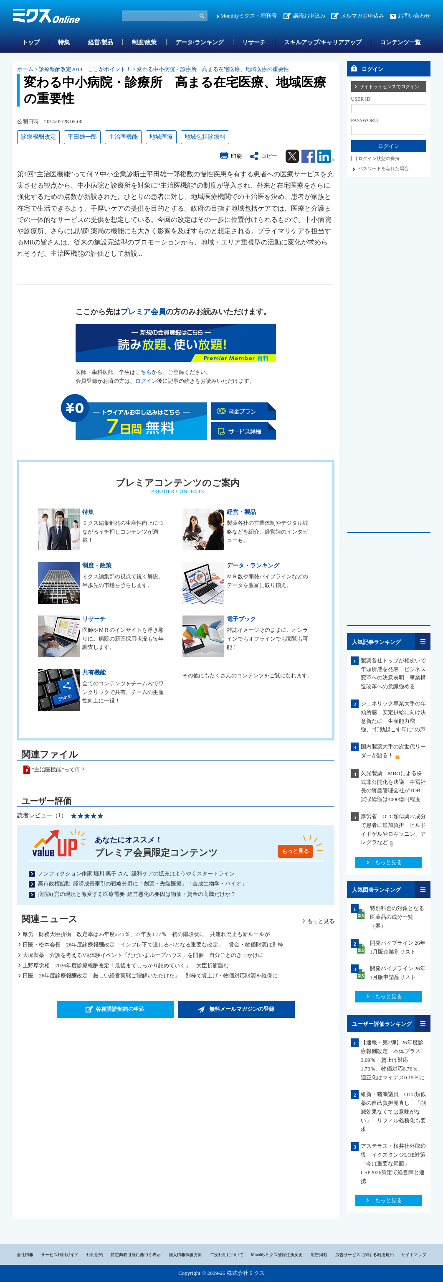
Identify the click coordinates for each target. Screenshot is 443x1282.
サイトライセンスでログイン (389, 86)
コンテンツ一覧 (400, 42)
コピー (269, 156)
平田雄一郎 (82, 137)
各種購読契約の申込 (120, 1009)
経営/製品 (100, 42)
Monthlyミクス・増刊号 (248, 16)
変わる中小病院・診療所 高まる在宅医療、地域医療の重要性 (213, 69)
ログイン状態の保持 (379, 158)
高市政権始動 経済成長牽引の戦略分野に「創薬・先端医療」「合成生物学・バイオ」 (142, 883)
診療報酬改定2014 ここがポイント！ (85, 69)
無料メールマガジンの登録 (241, 1009)
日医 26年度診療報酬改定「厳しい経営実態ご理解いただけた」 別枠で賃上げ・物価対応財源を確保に (150, 975)
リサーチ (254, 42)
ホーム (25, 69)
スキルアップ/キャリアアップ (323, 42)
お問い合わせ (414, 16)
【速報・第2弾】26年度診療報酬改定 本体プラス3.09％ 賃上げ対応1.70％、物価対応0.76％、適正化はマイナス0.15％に (393, 1059)
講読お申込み (309, 16)
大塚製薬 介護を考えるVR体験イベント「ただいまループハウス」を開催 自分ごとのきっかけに (143, 955)
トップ (31, 42)
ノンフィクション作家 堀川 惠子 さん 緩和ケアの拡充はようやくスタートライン (136, 873)
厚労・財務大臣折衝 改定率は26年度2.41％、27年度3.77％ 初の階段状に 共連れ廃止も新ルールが (146, 934)
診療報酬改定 (38, 137)
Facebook (308, 156)
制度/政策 (144, 42)
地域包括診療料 (205, 137)
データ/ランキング (199, 42)
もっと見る (295, 851)
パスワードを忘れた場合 (383, 168)
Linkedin (325, 156)
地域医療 (161, 137)
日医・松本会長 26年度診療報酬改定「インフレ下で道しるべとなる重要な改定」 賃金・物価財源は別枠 (153, 944)
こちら (143, 372)
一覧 (422, 641)
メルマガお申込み (362, 16)
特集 (64, 42)
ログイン (146, 381)
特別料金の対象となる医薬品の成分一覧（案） (397, 917)
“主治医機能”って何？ (59, 769)
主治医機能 (123, 137)
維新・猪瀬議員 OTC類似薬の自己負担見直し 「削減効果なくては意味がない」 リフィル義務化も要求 (393, 1111)
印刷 (236, 156)
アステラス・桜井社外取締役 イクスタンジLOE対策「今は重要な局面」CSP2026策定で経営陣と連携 (393, 1163)
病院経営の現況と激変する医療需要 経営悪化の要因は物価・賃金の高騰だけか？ (137, 894)
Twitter (292, 156)
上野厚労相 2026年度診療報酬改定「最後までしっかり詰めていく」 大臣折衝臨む (126, 965)
